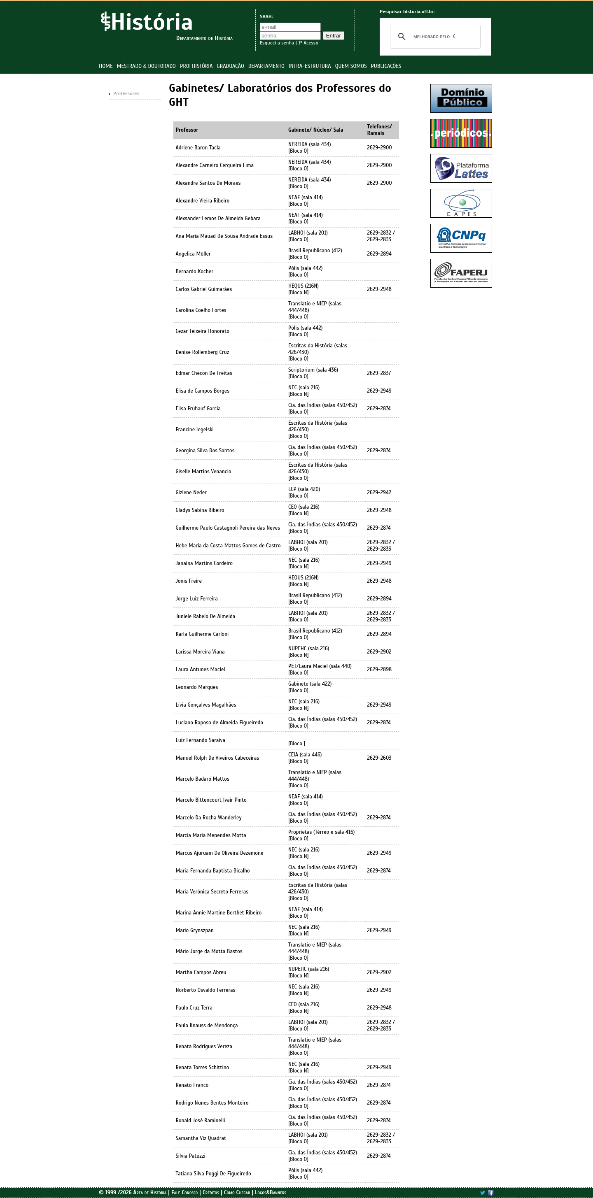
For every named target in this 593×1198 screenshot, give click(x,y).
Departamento (266, 66)
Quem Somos (351, 66)
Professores (126, 93)
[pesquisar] (434, 37)
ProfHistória (196, 66)
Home (106, 66)
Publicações (386, 66)
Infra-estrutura (310, 66)
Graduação (230, 66)
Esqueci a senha (277, 43)
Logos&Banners (270, 1192)
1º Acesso (308, 43)
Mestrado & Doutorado (146, 66)
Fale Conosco (184, 1192)
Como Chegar (237, 1192)
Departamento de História (204, 38)
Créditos (211, 1192)
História (151, 22)
